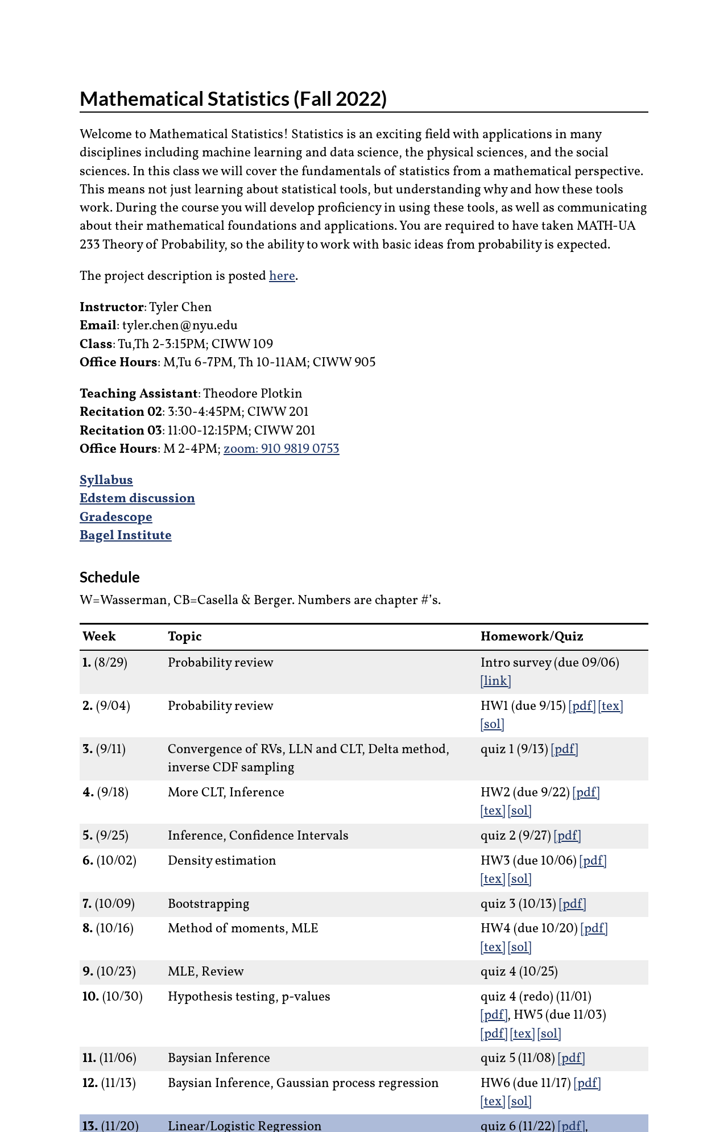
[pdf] (582, 706)
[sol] (492, 725)
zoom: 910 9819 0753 (282, 449)
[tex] (610, 706)
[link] (496, 681)
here (282, 276)
